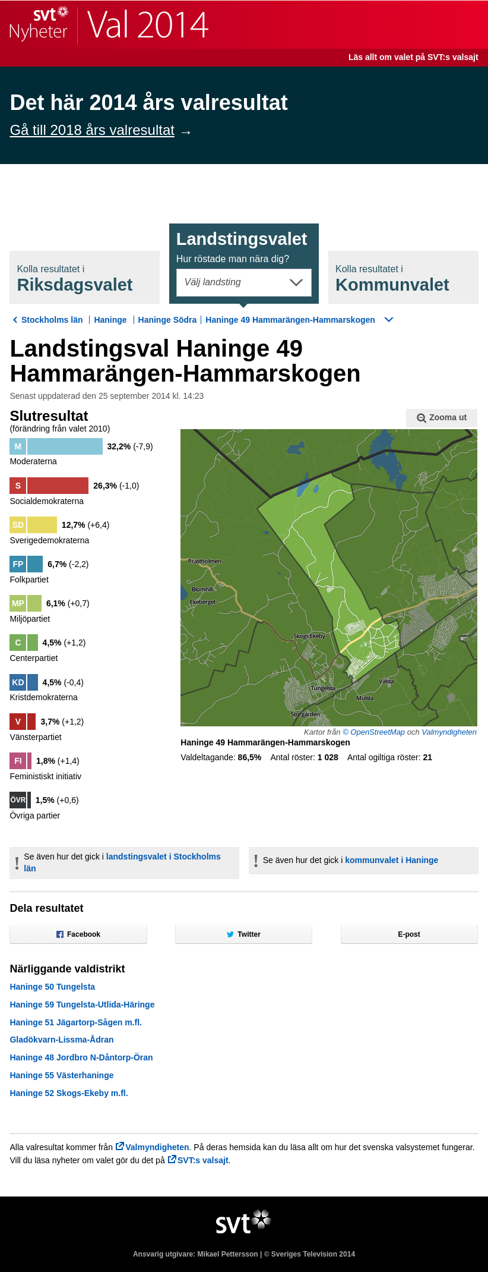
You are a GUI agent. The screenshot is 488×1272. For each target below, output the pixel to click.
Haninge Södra (167, 320)
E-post (409, 934)
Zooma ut (442, 418)
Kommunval (392, 279)
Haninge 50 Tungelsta (52, 986)
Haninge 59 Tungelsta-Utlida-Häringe (81, 1004)
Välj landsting (213, 282)
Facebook (78, 934)
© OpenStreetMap (374, 732)
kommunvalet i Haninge (391, 860)
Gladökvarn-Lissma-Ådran (61, 1039)
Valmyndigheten (449, 732)
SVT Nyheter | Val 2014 (108, 25)
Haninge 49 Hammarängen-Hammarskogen (290, 320)
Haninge (110, 320)
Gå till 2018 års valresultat (91, 130)
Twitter (243, 934)
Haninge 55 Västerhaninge (61, 1075)
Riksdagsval (74, 279)
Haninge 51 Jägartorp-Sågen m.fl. (75, 1022)
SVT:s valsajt (203, 1160)
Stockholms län (52, 320)
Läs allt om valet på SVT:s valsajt (413, 57)
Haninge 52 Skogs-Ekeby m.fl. (68, 1093)
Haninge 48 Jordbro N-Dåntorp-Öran (81, 1057)
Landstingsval (242, 246)
